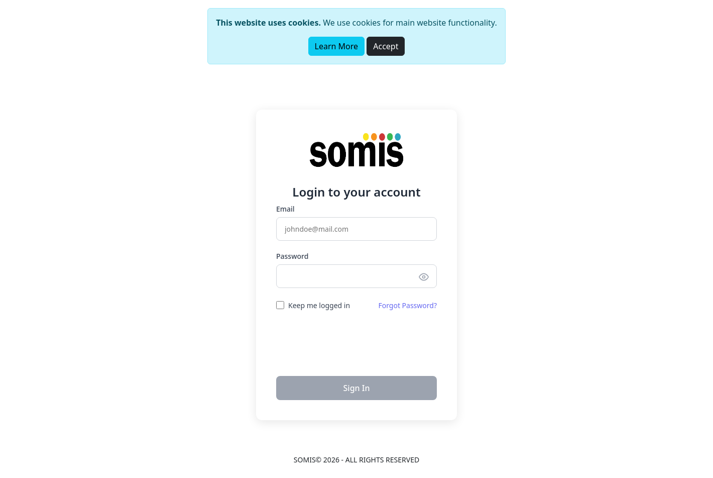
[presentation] (356, 342)
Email (285, 209)
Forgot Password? (407, 305)
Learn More (337, 46)
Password (292, 256)
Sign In (356, 388)
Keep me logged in (319, 305)
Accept (385, 46)
